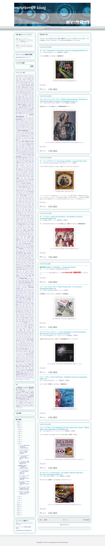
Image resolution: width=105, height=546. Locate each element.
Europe (17, 165)
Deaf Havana (28, 146)
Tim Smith (23, 354)
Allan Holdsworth (24, 83)
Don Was (26, 153)
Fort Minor (24, 168)
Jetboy (20, 204)
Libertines (32, 229)
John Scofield (18, 212)
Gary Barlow (29, 173)
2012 (18, 512)
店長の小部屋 (29, 393)
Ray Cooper (27, 290)
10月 (19, 431)
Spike (20, 327)
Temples (17, 348)
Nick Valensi (18, 263)
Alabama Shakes (22, 81)
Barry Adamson (22, 96)
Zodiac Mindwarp (19, 379)
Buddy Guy (25, 119)
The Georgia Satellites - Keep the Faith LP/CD (65, 191)
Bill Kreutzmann (23, 102)
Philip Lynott (20, 283)
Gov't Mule (31, 179)
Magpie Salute (23, 237)
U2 (29, 365)
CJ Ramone (21, 122)
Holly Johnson (22, 188)
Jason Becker (25, 199)
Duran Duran (23, 156)
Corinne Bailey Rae (23, 134)
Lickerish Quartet (19, 230)
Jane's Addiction (19, 199)
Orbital (27, 270)
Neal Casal (31, 259)
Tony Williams (25, 359)
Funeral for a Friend (19, 172)
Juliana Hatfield (31, 217)
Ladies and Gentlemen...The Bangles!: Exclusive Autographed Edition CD (64, 248)
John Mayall (21, 210)
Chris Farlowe (23, 129)
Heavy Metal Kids (23, 187)
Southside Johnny (19, 326)
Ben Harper (31, 98)
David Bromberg (24, 142)
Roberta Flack (22, 304)
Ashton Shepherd (28, 90)
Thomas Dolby (26, 353)
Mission (23, 255)
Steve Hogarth (25, 332)
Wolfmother (25, 375)
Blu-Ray (20, 402)
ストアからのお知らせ (50, 269)
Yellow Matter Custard (20, 376)
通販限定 (60, 52)
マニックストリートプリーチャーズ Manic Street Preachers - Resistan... (23, 451)
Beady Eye (21, 97)
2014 (18, 508)
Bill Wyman (29, 102)
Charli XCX (28, 125)
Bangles (46, 220)
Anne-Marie (18, 88)
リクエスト (21, 394)
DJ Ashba (24, 137)
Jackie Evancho (31, 195)
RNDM (32, 289)
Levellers (17, 229)
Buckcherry (31, 118)
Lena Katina (18, 228)
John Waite (28, 212)
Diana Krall (18, 151)
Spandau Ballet (27, 326)
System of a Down (28, 344)
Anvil (24, 88)
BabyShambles (22, 92)
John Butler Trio (23, 208)
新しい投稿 (43, 520)
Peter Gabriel (18, 281)
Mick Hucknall (28, 251)
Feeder (17, 166)
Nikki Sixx (22, 264)
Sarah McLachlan (22, 314)
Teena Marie (23, 346)
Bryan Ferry (27, 118)
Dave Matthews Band (28, 141)
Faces (27, 165)
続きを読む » (43, 85)
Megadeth (28, 247)
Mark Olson (28, 242)
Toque (20, 360)
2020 (18, 422)
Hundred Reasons (19, 191)
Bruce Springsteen (48, 335)
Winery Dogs (31, 374)
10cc (28, 75)
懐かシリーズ (30, 399)
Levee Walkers (30, 228)
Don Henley (21, 153)
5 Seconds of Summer (27, 76)
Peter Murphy (31, 281)
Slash (25, 322)
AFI (21, 77)
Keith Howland (27, 220)
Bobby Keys (20, 109)
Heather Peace (28, 185)
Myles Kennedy (24, 257)
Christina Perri (18, 132)
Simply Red (24, 321)
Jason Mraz (31, 199)
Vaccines (17, 369)
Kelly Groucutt (24, 222)
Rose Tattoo (18, 309)
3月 (19, 496)
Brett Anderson (19, 113)
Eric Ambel (29, 162)
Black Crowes (21, 104)
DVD (25, 402)
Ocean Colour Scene (21, 269)
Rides (21, 301)
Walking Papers (31, 369)
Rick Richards (62, 163)
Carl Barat (24, 123)
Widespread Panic (30, 373)
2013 (18, 510)
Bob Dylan (20, 108)
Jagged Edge (31, 196)
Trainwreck (24, 360)
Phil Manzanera (27, 282)
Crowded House (25, 135)
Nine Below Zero (28, 264)
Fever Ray (21, 166)
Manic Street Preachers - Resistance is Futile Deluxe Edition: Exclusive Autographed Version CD (64, 142)
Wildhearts (18, 374)
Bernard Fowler (25, 99)
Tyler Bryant (25, 365)
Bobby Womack (26, 109)
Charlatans (23, 125)
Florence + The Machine (20, 167)
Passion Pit (22, 274)
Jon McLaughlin (19, 214)
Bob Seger (29, 108)
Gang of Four (18, 173)
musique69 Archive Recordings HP (23, 530)
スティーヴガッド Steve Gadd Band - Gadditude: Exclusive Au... (23, 483)
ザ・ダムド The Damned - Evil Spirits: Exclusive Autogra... (23, 446)
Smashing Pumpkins (27, 324)
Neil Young (28, 261)
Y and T (28, 375)
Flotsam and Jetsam (30, 167)
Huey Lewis (25, 190)
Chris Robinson (23, 131)
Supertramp (28, 342)
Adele (17, 79)
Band (30, 93)
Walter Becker (18, 370)
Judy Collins (25, 217)
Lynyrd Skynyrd (23, 236)
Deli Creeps (21, 148)
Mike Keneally (26, 252)
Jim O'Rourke (28, 204)
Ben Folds (26, 98)
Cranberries (18, 135)
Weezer (21, 371)
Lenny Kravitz (24, 228)
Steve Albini (23, 331)
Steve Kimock (18, 333)
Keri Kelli (28, 223)
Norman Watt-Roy (30, 267)
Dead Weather (22, 146)
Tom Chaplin (26, 355)
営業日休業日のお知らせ (63, 269)
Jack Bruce (29, 194)
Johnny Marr (20, 213)
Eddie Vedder (22, 158)
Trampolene (29, 360)
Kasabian (32, 219)
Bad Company (28, 92)
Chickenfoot (18, 129)
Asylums (17, 91)
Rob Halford (25, 301)
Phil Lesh (22, 282)
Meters (26, 248)
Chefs (23, 128)
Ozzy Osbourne (31, 272)
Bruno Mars (22, 118)
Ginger (17, 178)
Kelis (20, 222)
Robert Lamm (31, 302)
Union (22, 367)
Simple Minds (18, 321)
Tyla (29, 364)
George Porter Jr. (28, 175)
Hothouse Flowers (19, 190)
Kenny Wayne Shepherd (21, 223)
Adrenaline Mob (30, 79)
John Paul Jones (24, 211)
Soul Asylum (25, 325)
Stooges (28, 338)
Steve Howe (31, 332)
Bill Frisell (18, 102)
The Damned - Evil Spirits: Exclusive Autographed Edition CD (64, 80)
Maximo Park (23, 247)
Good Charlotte (26, 179)
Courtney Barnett (30, 134)
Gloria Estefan (31, 178)
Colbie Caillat (27, 133)
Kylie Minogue (20, 225)
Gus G (32, 183)
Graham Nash (31, 180)
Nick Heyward (31, 262)
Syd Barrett (20, 344)
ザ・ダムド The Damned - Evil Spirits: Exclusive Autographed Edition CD (64, 50)
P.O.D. (17, 273)
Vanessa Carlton (22, 369)
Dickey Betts (23, 151)
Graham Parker (19, 181)
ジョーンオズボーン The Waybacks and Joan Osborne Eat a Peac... (24, 488)
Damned (46, 52)
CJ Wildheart (26, 122)
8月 (19, 435)
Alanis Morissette (21, 82)
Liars (28, 229)
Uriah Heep (31, 367)
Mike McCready (19, 253)
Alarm (26, 82)
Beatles (26, 97)
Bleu (33, 105)
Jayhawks (20, 201)
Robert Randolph (26, 303)
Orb (23, 270)
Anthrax (21, 88)
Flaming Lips (28, 166)
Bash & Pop (28, 96)
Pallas (22, 273)
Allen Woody (18, 85)
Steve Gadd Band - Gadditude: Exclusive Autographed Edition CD (64, 409)
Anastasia (30, 86)
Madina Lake (31, 236)
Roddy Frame (28, 305)
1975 (30, 75)
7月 (19, 437)
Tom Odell (18, 356)
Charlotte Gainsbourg (25, 126)
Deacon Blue (18, 145)
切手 (20, 407)
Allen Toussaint (31, 83)
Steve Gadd (46, 380)
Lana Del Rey (19, 226)
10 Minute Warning (19, 75)
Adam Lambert (31, 77)
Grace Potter (18, 180)
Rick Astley (32, 297)
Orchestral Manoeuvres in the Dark (25, 271)
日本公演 (22, 399)
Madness (17, 237)
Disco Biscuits (23, 152)
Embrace (22, 162)
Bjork (17, 104)
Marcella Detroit (28, 240)
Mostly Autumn (28, 255)
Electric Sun (30, 160)
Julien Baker (18, 218)
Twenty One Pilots (30, 362)
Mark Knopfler (22, 242)
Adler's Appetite (22, 79)
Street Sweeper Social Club (21, 339)
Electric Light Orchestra (22, 160)
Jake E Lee (18, 198)
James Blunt (22, 198)
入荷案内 (65, 52)
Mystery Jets (31, 257)
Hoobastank (18, 189)
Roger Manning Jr (22, 307)
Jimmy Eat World (24, 205)
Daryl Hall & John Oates (29, 140)
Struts (21, 340)
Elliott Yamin (22, 161)
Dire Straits (18, 152)
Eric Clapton (21, 163)
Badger (32, 92)
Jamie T (32, 198)
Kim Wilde (27, 224)
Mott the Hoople (25, 256)
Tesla (26, 348)
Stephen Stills (30, 330)
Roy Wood (32, 309)
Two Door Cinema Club (20, 364)
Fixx (25, 166)
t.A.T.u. (24, 379)
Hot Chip (27, 189)
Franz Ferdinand (24, 170)
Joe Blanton (29, 206)
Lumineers (17, 236)
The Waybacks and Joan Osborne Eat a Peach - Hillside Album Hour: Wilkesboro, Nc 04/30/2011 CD (64, 459)
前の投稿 (86, 520)
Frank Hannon (31, 169)
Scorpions (22, 315)
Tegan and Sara (30, 346)
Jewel (23, 204)
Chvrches (23, 132)
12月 (19, 427)
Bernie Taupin (31, 99)
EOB (33, 156)
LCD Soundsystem (27, 225)
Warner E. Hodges (25, 370)
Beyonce (22, 100)
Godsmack (18, 179)
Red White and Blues (27, 292)
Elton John (28, 161)
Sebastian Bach (24, 316)
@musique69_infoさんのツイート (23, 57)
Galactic (32, 172)
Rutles (32, 310)
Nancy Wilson (18, 258)
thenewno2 (28, 379)
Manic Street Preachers (50, 102)
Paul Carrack (47, 476)
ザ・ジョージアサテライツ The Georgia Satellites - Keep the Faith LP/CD (63, 161)
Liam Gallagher (23, 229)
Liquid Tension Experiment (23, 231)
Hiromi (17, 188)
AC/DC (19, 77)
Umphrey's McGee (25, 366)
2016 (18, 504)
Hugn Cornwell (31, 190)
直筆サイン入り (53, 52)
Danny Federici (21, 140)
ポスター (22, 404)
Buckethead (19, 119)
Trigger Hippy (18, 362)
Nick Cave (25, 262)
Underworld (18, 367)
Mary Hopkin (28, 243)
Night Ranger (24, 263)
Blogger (66, 542)
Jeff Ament (18, 202)
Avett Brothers (28, 91)
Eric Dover (27, 163)
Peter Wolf (17, 282)
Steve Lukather (24, 333)
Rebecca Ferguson (27, 291)
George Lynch (21, 175)
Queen (29, 286)
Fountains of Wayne (30, 168)
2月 (19, 498)
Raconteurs (18, 290)
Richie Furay (27, 297)
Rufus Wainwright (25, 310)
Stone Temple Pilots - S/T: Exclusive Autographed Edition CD (64, 318)
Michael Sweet (22, 251)
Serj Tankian (26, 317)
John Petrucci (31, 211)
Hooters (22, 189)
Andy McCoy (25, 87)
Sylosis (24, 344)
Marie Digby (26, 241)
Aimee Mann (23, 80)
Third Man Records (19, 353)
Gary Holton (22, 174)
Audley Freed (22, 91)
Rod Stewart (22, 305)
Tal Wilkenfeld (21, 345)
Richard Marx (24, 296)
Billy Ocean (26, 103)
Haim (17, 184)
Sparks (32, 326)
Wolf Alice (20, 375)
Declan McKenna (28, 147)
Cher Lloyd (27, 128)
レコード (68, 163)
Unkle (26, 367)
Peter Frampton (30, 280)
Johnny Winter (26, 213)
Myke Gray (18, 257)
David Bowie (18, 142)
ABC (17, 77)
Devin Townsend (22, 150)
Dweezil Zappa (29, 156)
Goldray (21, 179)
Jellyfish (22, 202)
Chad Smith (18, 125)
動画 (31, 405)
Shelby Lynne (18, 320)
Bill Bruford (32, 100)
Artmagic (32, 88)
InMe (20, 194)
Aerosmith (18, 80)
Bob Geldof (25, 108)
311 (22, 76)
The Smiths (29, 350)
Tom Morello (31, 355)
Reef (33, 292)
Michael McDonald (26, 250)
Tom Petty (22, 356)
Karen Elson (27, 219)
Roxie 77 (22, 309)
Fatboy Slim (31, 165)
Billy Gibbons (20, 103)
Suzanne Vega (26, 343)
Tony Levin (21, 359)
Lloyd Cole (20, 234)
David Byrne (31, 142)
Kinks (31, 224)
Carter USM (18, 124)
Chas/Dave (32, 126)
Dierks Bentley (31, 151)
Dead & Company (26, 145)
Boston (23, 110)
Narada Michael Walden (26, 258)
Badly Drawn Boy (19, 93)
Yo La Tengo (29, 376)
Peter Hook (24, 281)
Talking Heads (31, 345)
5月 (19, 441)
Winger (17, 375)
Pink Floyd (25, 283)
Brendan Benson (25, 111)
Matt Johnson (22, 246)
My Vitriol (32, 256)
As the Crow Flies (19, 90)
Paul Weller (29, 276)
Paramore (17, 274)
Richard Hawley (31, 295)
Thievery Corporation (23, 351)
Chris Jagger (28, 129)
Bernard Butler (19, 99)
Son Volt (19, 325)
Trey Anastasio (31, 361)
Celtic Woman (31, 124)
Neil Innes (23, 261)
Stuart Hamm (27, 340)
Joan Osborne (47, 431)
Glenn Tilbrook (24, 178)
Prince (21, 286)
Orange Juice (18, 270)
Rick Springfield (27, 298)
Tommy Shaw (22, 357)
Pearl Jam (24, 278)
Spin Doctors (24, 327)
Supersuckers (22, 342)
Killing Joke (22, 224)
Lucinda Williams (30, 235)
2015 (18, 506)
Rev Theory (18, 293)
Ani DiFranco (31, 87)
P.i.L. (19, 273)
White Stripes (21, 373)
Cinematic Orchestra (29, 132)
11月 (19, 429)
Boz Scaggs (26, 110)
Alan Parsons (29, 81)
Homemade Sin (30, 188)
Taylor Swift (18, 346)
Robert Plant (18, 303)
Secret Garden (31, 316)
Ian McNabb (18, 193)
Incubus (22, 194)
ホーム (65, 520)
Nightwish (29, 263)
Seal (20, 316)
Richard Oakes (30, 296)
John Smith (24, 212)
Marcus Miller (20, 241)
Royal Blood (18, 310)
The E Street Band (24, 349)
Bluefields (26, 107)
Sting (23, 337)
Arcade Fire (27, 88)
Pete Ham (24, 280)
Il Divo (26, 193)
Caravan (20, 123)
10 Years (25, 75)
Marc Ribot (21, 240)
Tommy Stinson (29, 357)
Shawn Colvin (27, 319)
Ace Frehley (25, 77)
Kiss (33, 224)
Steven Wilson (18, 337)
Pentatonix (19, 280)
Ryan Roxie (18, 311)
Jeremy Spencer (27, 202)
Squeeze (30, 327)
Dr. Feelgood (19, 155)
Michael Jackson (19, 250)
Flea (33, 166)
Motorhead (20, 256)
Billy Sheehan (31, 103)
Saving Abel (28, 314)
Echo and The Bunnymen (21, 157)
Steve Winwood (20, 336)
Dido (27, 151)
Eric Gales (32, 163)
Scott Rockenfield (28, 315)
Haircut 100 (20, 184)
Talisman (26, 345)
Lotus (31, 234)
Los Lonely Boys (26, 234)
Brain (30, 110)
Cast (27, 124)
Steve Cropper (28, 331)
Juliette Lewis (23, 218)
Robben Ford (31, 301)
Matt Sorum (27, 246)
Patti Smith (28, 274)
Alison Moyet (18, 83)
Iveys (26, 194)
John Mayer (28, 210)
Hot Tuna (32, 189)
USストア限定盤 (19, 401)
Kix (16, 225)
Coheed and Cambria (20, 133)
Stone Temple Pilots (49, 290)
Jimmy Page (31, 205)
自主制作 (18, 393)
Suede (32, 340)
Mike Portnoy (27, 253)
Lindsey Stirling (26, 230)
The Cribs (30, 348)
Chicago (32, 128)
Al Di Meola (29, 80)
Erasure (25, 162)
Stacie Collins (22, 328)
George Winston (23, 176)
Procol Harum (25, 286)
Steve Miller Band (30, 333)
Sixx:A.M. (18, 322)
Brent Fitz (32, 111)
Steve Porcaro (23, 334)
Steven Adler (25, 336)
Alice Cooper (31, 82)
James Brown (27, 198)
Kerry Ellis (32, 223)
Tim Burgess (18, 354)
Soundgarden (31, 325)
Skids (21, 322)
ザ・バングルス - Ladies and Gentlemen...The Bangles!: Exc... (23, 462)
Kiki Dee (17, 224)
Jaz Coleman (25, 201)
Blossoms (21, 107)
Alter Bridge (18, 86)
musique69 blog (30, 7)
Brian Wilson (31, 113)
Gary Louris (28, 174)
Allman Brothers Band (27, 85)
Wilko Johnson (24, 374)
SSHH (23, 311)
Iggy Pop (22, 193)
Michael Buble (31, 248)
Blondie (17, 107)
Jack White (23, 195)
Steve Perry (18, 334)
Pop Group (18, 284)
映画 (30, 402)
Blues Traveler (31, 107)
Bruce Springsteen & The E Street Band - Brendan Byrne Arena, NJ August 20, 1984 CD (64, 363)
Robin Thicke (28, 304)
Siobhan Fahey (31, 321)
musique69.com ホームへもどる (52, 28)
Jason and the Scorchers (27, 200)
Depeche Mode (27, 148)
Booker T (31, 109)
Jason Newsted (18, 200)
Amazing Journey (24, 86)
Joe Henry (20, 207)
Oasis (32, 268)
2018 (18, 426)
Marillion (32, 241)
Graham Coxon (25, 180)
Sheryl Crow (23, 320)
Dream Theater (27, 155)
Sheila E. (32, 319)
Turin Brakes (23, 362)
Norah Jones (24, 267)
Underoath (32, 366)
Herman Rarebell (31, 187)
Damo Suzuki (22, 138)
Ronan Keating (23, 308)
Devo (26, 150)
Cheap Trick (18, 128)
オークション (29, 404)
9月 (19, 433)
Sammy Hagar (24, 313)
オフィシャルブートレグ (60, 335)
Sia (27, 320)
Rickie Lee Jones (23, 299)
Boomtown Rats (18, 110)
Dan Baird (46, 163)
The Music (23, 350)
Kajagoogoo (22, 219)
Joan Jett (18, 206)
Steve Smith (29, 334)
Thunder (31, 353)
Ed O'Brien (29, 157)
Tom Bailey (22, 355)
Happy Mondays (26, 184)
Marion (17, 242)
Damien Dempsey (30, 137)
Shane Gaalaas (21, 319)
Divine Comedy (28, 152)
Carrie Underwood (30, 123)
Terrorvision (21, 348)
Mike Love (31, 252)
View (27, 369)
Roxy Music (27, 309)
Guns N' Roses (26, 183)
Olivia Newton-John (30, 269)
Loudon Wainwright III (22, 235)
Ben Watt (22, 98)
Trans (32, 360)
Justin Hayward (29, 218)
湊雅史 (32, 395)
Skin (23, 322)
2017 (18, 502)
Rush (30, 310)
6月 (19, 439)
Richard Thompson (20, 297)
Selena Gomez (19, 317)
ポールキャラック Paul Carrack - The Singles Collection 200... (23, 492)
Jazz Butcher (31, 201)
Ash (24, 90)
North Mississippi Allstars (20, 268)
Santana (29, 313)
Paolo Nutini (25, 273)
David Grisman (30, 143)
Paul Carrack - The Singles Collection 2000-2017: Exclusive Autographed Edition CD (64, 504)
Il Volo (29, 193)
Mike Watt (20, 255)
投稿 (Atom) (66, 524)
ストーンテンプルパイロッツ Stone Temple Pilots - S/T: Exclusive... (23, 471)
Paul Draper (22, 275)
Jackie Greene (18, 196)
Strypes (23, 340)
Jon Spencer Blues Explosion (28, 214)
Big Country (26, 100)
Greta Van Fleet (19, 183)
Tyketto (26, 364)
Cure (33, 135)
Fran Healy (25, 169)
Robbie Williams (19, 302)
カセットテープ (28, 400)
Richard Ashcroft (24, 295)
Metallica (21, 248)
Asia (33, 90)
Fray (33, 170)
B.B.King (17, 92)
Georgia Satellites (53, 163)
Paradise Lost (31, 273)
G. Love (28, 172)
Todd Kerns (28, 354)
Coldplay (32, 133)
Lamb (32, 225)
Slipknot (29, 322)
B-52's (32, 91)
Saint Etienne (26, 311)
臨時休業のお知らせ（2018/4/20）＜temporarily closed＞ (58, 267)
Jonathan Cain (19, 216)
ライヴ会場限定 (28, 396)
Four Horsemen (19, 169)
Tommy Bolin (27, 356)
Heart (24, 185)
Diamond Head (31, 150)
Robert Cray (25, 302)
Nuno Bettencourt (28, 268)
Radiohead (23, 290)
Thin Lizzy (31, 351)
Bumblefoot (22, 120)
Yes (26, 376)
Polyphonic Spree (30, 283)
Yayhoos (32, 375)
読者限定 (73, 102)
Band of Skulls (21, 94)
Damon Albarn (28, 138)
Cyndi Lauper (18, 137)
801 (33, 76)
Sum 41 (17, 342)
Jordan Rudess (26, 216)
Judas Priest (21, 217)
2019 (18, 424)
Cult (30, 135)
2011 (18, 514)
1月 (19, 500)
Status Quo (22, 330)
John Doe (29, 208)
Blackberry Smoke (26, 105)
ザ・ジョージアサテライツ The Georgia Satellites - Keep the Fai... (23, 457)
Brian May (25, 113)
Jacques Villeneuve (25, 196)
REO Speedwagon (27, 289)
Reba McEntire (19, 291)
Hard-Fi (21, 185)
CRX (30, 122)
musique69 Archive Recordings (22, 405)
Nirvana (21, 266)
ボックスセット (24, 406)
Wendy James (27, 371)
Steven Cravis (31, 336)
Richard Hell (18, 296)
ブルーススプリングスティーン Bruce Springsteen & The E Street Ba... (23, 477)
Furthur (25, 172)
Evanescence (22, 165)
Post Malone (23, 284)
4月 (19, 443)
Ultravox (19, 366)
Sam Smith (32, 311)
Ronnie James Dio (30, 308)
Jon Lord (32, 213)
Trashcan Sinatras (20, 361)
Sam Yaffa (18, 313)
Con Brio (17, 134)
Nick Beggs (21, 262)
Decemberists (21, 147)
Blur (16, 108)
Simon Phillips (31, 320)
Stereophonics (18, 331)
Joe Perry (30, 207)
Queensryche (24, 287)
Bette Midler (18, 100)
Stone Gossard (27, 337)
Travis (26, 361)
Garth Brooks (24, 173)
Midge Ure (21, 252)
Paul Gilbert (28, 275)
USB (26, 401)
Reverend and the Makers (26, 293)
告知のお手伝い (24, 395)
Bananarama (26, 93)
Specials (17, 327)
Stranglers (32, 338)
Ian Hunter (25, 191)
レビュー (30, 406)
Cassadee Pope (23, 124)
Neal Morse (18, 261)
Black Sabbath (28, 104)
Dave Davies (18, 141)
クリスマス (20, 400)
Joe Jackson (25, 207)
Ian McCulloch (30, 191)
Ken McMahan (31, 222)
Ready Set (32, 290)
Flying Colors (18, 168)
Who (25, 373)
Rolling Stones (29, 307)
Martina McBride (22, 243)
